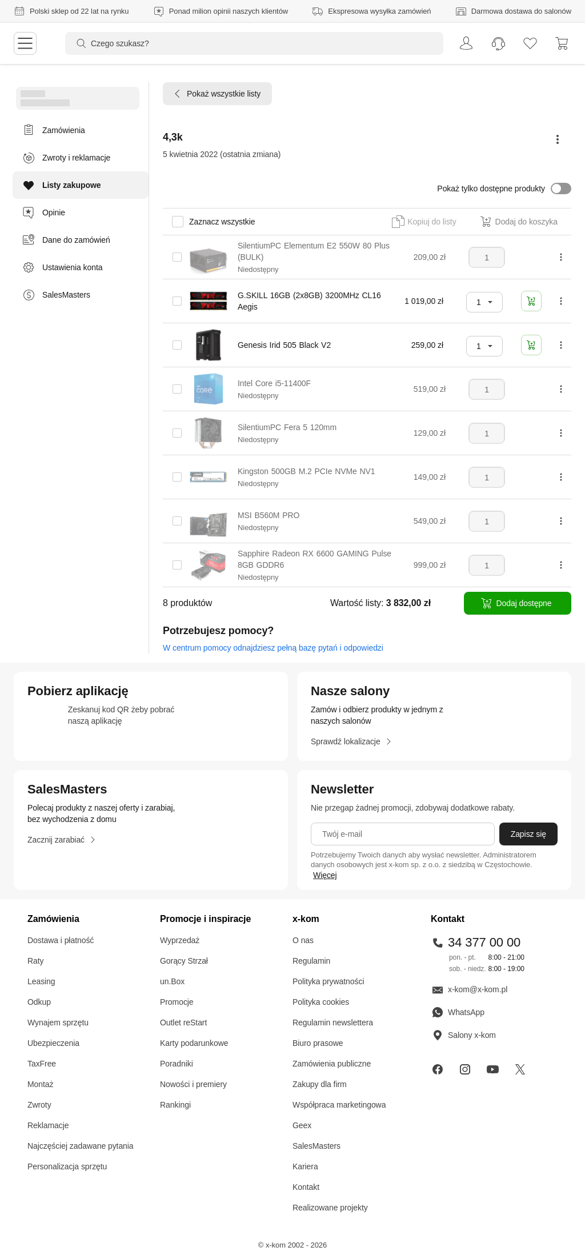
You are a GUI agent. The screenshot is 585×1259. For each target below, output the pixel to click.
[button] (504, 188)
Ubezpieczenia (53, 1043)
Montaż (40, 1084)
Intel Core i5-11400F (274, 383)
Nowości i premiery (193, 1084)
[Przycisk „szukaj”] (78, 43)
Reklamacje (48, 1125)
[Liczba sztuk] (487, 257)
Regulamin (311, 960)
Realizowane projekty (330, 1207)
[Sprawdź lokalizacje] (351, 741)
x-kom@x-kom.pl (469, 989)
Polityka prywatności (328, 981)
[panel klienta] (462, 43)
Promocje (177, 1002)
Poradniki (176, 1063)
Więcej (325, 875)
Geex (301, 1125)
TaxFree (41, 1063)
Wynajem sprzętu (58, 1022)
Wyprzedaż (179, 940)
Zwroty (39, 1104)
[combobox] (484, 302)
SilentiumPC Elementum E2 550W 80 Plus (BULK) (314, 251)
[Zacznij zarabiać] (62, 839)
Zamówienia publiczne (331, 1063)
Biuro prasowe (317, 1043)
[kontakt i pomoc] (498, 43)
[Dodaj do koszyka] (531, 301)
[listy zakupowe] (530, 43)
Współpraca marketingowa (339, 1104)
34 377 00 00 (475, 942)
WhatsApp (457, 1012)
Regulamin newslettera (332, 1022)
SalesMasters (316, 1145)
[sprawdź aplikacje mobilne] (151, 716)
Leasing (41, 981)
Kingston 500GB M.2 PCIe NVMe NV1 (306, 471)
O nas (303, 940)
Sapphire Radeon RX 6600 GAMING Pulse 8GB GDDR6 (314, 559)
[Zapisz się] (528, 834)
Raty (35, 960)
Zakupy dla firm (319, 1084)
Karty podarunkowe (194, 1043)
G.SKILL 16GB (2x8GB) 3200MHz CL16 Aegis (309, 301)
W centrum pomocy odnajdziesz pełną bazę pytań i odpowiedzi (273, 647)
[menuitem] (462, 43)
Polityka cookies (320, 1002)
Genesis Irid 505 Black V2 (284, 345)
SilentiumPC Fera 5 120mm (287, 427)
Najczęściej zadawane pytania (80, 1145)
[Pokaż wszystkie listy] (217, 93)
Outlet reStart (183, 1022)
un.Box (172, 981)
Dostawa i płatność (60, 940)
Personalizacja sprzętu (67, 1166)
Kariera (305, 1166)
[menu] (25, 43)
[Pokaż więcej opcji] (557, 139)
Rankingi (175, 1104)
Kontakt (305, 1187)
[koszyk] (562, 43)
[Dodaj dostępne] (517, 603)
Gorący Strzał (184, 960)
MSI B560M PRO (268, 515)
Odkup (39, 1002)
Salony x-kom (463, 1035)
